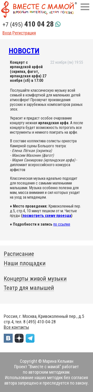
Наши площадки (25, 263)
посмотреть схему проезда (47, 215)
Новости (24, 50)
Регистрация (24, 32)
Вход (6, 32)
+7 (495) (28, 24)
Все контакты (16, 327)
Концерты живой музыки (35, 278)
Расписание (19, 253)
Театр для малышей (29, 287)
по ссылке (61, 224)
